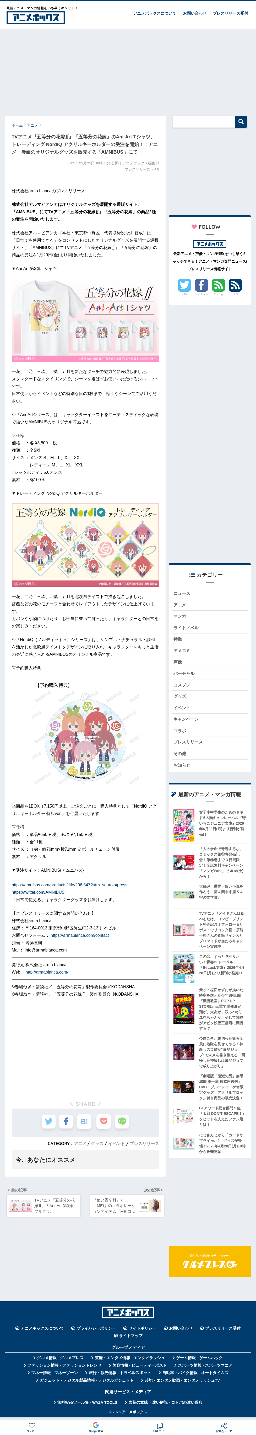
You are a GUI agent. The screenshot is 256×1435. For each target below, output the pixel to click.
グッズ (97, 1143)
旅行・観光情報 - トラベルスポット (120, 1376)
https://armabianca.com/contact (80, 935)
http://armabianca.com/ (47, 972)
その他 (180, 756)
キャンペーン (186, 721)
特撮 (177, 640)
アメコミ (182, 651)
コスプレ (182, 686)
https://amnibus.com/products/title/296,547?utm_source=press (70, 885)
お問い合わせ (194, 13)
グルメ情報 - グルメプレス (60, 1361)
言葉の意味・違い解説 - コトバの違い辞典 (165, 1406)
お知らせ (182, 768)
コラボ (180, 733)
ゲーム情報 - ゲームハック (199, 1361)
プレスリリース (144, 1143)
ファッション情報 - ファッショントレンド (64, 1369)
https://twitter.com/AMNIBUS (38, 892)
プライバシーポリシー (96, 1332)
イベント (116, 1143)
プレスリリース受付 (230, 13)
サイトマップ (131, 1339)
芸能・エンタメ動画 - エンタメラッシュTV (182, 1383)
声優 (177, 663)
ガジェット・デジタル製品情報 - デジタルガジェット (87, 1383)
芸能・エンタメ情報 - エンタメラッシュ (130, 1361)
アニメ (80, 1143)
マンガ (180, 616)
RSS (235, 294)
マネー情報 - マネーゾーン (54, 1376)
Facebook (201, 294)
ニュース (182, 593)
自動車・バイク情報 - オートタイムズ (195, 1376)
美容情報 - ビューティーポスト (139, 1369)
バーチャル (184, 675)
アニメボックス (134, 1415)
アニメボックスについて (154, 13)
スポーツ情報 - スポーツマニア (205, 1369)
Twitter (184, 294)
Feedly (218, 294)
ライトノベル (186, 628)
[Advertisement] (128, 70)
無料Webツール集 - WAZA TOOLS (87, 1406)
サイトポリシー (142, 1332)
